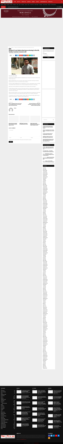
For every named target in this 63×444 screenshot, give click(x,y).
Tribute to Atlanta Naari (4, 422)
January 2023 (45, 217)
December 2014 (45, 340)
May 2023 (44, 212)
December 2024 (45, 188)
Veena (10, 53)
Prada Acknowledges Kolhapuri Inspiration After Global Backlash (25, 424)
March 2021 (44, 245)
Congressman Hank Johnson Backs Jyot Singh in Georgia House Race (42, 426)
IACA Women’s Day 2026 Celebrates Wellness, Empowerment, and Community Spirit (41, 420)
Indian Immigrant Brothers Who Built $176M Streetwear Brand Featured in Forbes (26, 413)
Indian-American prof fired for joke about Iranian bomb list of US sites (48, 148)
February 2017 (45, 307)
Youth (1, 428)
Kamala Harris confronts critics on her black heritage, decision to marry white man (48, 154)
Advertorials (2, 390)
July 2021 (44, 240)
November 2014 (45, 341)
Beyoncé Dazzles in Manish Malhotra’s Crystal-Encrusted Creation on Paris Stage (26, 419)
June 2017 (44, 302)
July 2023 (44, 209)
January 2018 (45, 293)
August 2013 (44, 360)
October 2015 (45, 327)
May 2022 (44, 227)
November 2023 (45, 204)
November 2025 (45, 174)
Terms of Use (24, 1)
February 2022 (45, 231)
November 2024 (45, 189)
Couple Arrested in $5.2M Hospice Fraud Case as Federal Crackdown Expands (48, 127)
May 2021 (44, 242)
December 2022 (45, 218)
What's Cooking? (3, 427)
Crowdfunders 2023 (43, 1)
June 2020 (44, 256)
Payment (33, 1)
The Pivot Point (32, 4)
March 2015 (44, 336)
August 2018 (44, 284)
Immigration (22, 4)
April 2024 (44, 198)
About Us (18, 1)
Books (17, 4)
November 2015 (45, 326)
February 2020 (45, 261)
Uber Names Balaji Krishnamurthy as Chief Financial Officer (57, 426)
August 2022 (44, 223)
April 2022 (44, 228)
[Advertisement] (31, 25)
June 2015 (44, 332)
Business (8, 4)
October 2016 (45, 312)
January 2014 (45, 354)
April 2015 (44, 335)
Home (15, 1)
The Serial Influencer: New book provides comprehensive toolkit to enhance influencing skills (34, 104)
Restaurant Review (53, 4)
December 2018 (45, 279)
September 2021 (45, 237)
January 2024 (45, 202)
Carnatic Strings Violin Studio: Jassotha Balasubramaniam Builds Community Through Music (42, 403)
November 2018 (45, 280)
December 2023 (45, 203)
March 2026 (44, 169)
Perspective (50, 1)
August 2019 (44, 269)
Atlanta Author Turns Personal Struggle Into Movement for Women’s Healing (41, 414)
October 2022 (45, 221)
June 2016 (44, 317)
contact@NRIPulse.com (23, 439)
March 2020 (44, 260)
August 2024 (44, 193)
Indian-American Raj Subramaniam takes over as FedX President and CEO (35, 124)
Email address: (45, 53)
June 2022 (44, 226)
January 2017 (45, 308)
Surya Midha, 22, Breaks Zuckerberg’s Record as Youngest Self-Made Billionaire (57, 415)
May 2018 (44, 288)
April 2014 (44, 350)
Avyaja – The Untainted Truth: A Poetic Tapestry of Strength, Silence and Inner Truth (48, 131)
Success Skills (3, 418)
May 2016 (44, 318)
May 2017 (44, 303)
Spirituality (2, 417)
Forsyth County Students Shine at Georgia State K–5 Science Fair (42, 397)
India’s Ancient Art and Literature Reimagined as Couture (26, 407)
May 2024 (44, 197)
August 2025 (44, 178)
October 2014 (45, 342)
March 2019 (44, 275)
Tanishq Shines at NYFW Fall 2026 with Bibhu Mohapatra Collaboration (26, 391)
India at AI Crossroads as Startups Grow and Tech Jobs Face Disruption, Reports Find (58, 391)
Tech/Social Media (45, 4)
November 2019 (45, 265)
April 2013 (44, 365)
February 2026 (45, 170)
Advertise (29, 1)
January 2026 (45, 171)
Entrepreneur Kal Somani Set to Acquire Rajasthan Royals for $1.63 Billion (58, 397)
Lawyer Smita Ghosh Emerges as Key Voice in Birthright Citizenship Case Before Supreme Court (48, 140)
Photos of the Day (4, 403)
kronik (44, 147)
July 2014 (44, 346)
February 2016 (45, 322)
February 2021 (45, 246)
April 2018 (44, 289)
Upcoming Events (3, 424)
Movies (28, 4)
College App (40, 4)
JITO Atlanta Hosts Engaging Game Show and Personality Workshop (42, 408)
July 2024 (44, 194)
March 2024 (44, 199)
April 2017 (44, 304)
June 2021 (44, 241)
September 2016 (45, 313)
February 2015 (45, 337)
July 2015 (44, 331)
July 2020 (44, 255)
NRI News (5, 4)
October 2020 (45, 251)
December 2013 (45, 355)
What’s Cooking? (36, 4)
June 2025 (44, 180)
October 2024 (45, 190)
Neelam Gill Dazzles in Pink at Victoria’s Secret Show (26, 402)
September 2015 (45, 328)
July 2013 (44, 361)
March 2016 (44, 321)
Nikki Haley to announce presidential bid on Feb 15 (24, 124)
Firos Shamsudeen (45, 150)
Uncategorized (3, 423)
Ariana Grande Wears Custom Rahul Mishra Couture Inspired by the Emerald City (26, 397)
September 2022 (45, 222)
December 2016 (45, 309)
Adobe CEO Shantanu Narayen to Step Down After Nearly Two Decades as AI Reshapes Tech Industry (58, 409)
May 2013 (44, 364)
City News (2, 4)
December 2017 (45, 294)
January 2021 (45, 247)
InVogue (26, 4)
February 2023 (45, 216)
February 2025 (45, 185)
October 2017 (45, 297)
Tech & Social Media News (4, 419)
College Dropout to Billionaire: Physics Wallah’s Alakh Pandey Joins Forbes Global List (57, 403)
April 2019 (44, 274)
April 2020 (44, 259)
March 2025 (44, 184)
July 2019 (44, 270)
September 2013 (45, 359)
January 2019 (45, 278)
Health (19, 4)
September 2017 (45, 298)
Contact (37, 1)
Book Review (3, 395)
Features (11, 4)
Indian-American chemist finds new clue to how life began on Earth (13, 124)
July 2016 (44, 316)
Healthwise (2, 405)
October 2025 (45, 175)
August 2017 (44, 299)
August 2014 (44, 345)
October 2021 (45, 236)
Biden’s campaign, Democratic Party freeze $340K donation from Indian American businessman (15, 104)
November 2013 (45, 356)
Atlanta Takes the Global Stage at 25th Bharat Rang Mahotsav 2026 (48, 158)
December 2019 (45, 264)
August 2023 (44, 208)
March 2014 (44, 351)
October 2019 (45, 266)
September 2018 (45, 283)
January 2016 (45, 323)
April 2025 (44, 183)
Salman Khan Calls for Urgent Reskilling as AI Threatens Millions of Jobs (58, 421)
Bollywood (49, 4)
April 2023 (44, 213)
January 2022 (45, 232)
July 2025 (44, 179)
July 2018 (44, 285)
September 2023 (45, 207)
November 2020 (45, 250)
